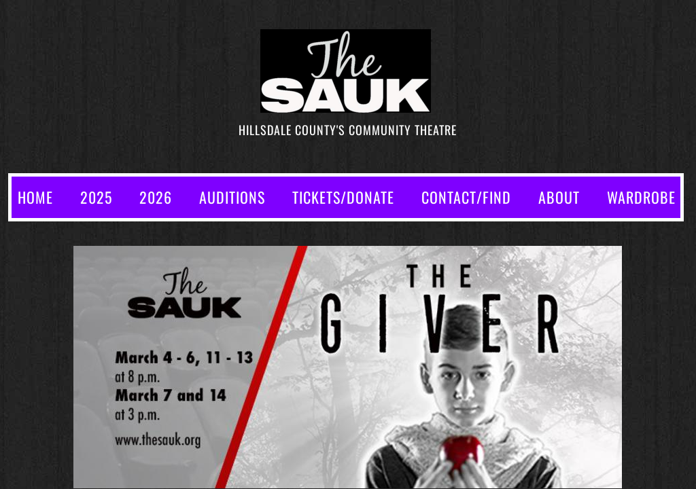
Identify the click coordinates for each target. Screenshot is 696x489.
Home (35, 197)
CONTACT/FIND (466, 197)
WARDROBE (641, 197)
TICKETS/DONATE (343, 197)
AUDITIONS (232, 197)
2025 (96, 197)
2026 (155, 197)
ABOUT (559, 197)
